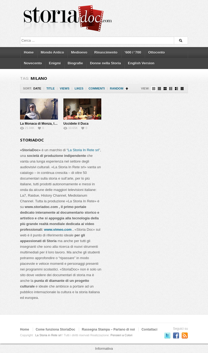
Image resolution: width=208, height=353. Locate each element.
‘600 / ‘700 (133, 52)
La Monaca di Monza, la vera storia (46, 124)
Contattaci (149, 329)
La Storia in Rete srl (48, 335)
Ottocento (156, 52)
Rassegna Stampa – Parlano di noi (108, 329)
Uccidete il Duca (76, 124)
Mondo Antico (52, 52)
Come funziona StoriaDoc (55, 329)
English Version (141, 63)
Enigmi (54, 63)
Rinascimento (105, 52)
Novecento (33, 63)
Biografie (75, 63)
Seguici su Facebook (176, 335)
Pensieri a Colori (121, 335)
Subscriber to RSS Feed (184, 335)
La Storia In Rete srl (83, 150)
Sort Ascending (126, 88)
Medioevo (79, 52)
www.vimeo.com (58, 229)
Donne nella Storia (105, 63)
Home (29, 52)
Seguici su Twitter (167, 335)
